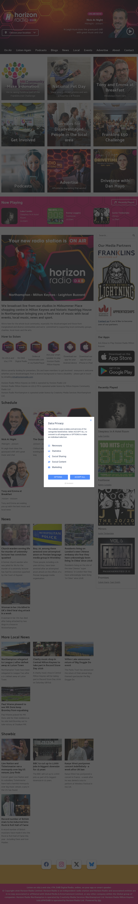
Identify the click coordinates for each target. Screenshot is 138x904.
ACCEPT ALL (80, 477)
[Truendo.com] (69, 483)
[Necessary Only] (90, 420)
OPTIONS (58, 477)
